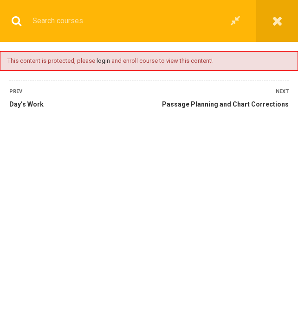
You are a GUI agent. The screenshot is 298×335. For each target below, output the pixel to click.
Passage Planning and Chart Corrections (225, 104)
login (103, 60)
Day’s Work (26, 104)
